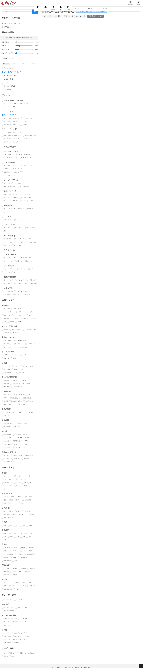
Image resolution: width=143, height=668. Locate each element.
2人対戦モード (25, 618)
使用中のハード (8, 27)
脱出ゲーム (7, 245)
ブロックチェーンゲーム (22, 434)
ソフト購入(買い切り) (10, 653)
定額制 (6, 656)
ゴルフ (20, 194)
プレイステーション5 (12, 72)
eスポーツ (29, 444)
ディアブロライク (9, 347)
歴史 (25, 482)
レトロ (16, 560)
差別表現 (6, 571)
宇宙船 (17, 589)
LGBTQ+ (26, 441)
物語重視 (21, 394)
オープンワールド (17, 329)
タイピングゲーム (21, 280)
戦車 (23, 583)
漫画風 (14, 358)
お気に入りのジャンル (11, 23)
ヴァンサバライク (22, 347)
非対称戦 (15, 622)
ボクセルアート (24, 355)
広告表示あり (7, 434)
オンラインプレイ (9, 607)
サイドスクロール (17, 455)
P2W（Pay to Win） (9, 412)
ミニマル (15, 318)
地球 (11, 536)
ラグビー (32, 201)
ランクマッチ (7, 636)
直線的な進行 (27, 398)
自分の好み (5, 42)
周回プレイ (16, 380)
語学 (26, 283)
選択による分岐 (15, 398)
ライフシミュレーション (11, 158)
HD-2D (6, 355)
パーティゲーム (8, 291)
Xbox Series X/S (10, 75)
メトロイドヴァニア (20, 340)
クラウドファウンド (9, 447)
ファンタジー (7, 476)
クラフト (23, 318)
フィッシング (18, 220)
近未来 (30, 525)
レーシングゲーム (11, 180)
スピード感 (7, 547)
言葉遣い (32, 568)
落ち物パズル (7, 239)
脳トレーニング (8, 280)
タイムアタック (26, 383)
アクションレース (19, 183)
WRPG (5, 398)
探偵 (11, 511)
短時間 (6, 401)
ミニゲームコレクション (23, 291)
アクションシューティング (11, 124)
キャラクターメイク (9, 372)
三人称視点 (17, 458)
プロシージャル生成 (30, 329)
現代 (23, 525)
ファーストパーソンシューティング (14, 132)
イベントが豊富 (8, 423)
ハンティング (7, 220)
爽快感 (23, 547)
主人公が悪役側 (26, 500)
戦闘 (30, 315)
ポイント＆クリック (19, 245)
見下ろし (6, 455)
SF (15, 476)
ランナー (24, 124)
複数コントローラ (22, 607)
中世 (11, 525)
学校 (5, 533)
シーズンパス (7, 415)
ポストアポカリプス (9, 479)
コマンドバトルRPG (9, 107)
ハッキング (31, 514)
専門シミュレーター (26, 158)
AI (30, 482)
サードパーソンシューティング (12, 135)
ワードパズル (20, 242)
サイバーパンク (8, 482)
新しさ (4, 46)
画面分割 (26, 458)
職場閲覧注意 (16, 441)
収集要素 (6, 380)
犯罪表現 (6, 575)
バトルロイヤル (29, 312)
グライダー (33, 586)
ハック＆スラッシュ (9, 312)
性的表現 (23, 568)
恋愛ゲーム (19, 261)
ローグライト (18, 344)
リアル (18, 482)
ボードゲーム (7, 227)
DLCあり (30, 412)
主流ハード (6, 64)
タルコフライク (30, 344)
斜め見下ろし (30, 455)
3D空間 (6, 329)
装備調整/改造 (18, 387)
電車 (17, 583)
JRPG (28, 394)
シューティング (10, 129)
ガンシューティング (30, 135)
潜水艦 (12, 586)
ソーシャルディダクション (11, 294)
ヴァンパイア (14, 503)
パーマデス (25, 380)
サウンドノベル (8, 261)
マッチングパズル (20, 239)
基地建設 (27, 511)
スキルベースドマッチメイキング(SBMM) (15, 633)
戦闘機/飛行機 (8, 589)
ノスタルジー (26, 485)
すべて (33, 64)
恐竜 (5, 503)
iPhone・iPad (9, 86)
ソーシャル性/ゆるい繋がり (11, 642)
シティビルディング (9, 154)
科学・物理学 (17, 283)
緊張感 (16, 547)
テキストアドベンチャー (11, 258)
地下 (16, 533)
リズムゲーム (9, 250)
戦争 (5, 511)
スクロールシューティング (11, 138)
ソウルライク (7, 340)
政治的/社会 (23, 557)
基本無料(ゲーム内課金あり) (27, 653)
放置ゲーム (7, 315)
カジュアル (8, 288)
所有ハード (25, 64)
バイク (11, 583)
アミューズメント (11, 266)
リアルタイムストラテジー (27, 165)
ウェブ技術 (7, 444)
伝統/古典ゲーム (30, 227)
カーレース (7, 183)
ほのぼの (31, 547)
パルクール (33, 318)
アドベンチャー (10, 255)
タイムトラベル (8, 517)
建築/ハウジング (18, 369)
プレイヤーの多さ (7, 53)
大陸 (5, 536)
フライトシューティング (11, 142)
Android (7, 82)
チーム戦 (6, 622)
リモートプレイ (23, 639)
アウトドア (8, 216)
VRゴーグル (8, 79)
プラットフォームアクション (12, 118)
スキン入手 (22, 412)
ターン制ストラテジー (10, 165)
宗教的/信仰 (7, 560)
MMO (5, 618)
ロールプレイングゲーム (14, 100)
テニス (28, 194)
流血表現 (15, 575)
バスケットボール (26, 197)
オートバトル (21, 321)
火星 (30, 536)
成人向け (6, 441)
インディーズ (7, 426)
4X (23, 172)
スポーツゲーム (10, 191)
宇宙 (17, 536)
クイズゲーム (26, 294)
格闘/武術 (8, 205)
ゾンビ (6, 496)
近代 (17, 525)
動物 (12, 496)
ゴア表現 (6, 568)
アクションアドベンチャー (11, 115)
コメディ (15, 551)
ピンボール (32, 269)
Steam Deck (8, 68)
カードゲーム (18, 227)
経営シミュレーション (25, 154)
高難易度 (6, 318)
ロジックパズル (31, 242)
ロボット (20, 496)
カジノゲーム (21, 269)
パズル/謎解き (9, 236)
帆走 (30, 583)
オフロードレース (25, 186)
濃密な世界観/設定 (16, 401)
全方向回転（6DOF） (10, 461)
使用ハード (15, 64)
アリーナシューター (19, 315)
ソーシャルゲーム (9, 437)
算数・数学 (33, 280)
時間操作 (21, 514)
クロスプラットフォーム (22, 636)
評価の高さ (5, 49)
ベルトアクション (24, 121)
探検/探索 (15, 383)
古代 (5, 525)
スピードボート (22, 586)
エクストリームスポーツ (11, 201)
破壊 (5, 321)
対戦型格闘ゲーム (11, 147)
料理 (14, 514)
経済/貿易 (19, 511)
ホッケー (23, 201)
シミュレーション (11, 151)
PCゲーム (8, 90)
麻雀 (5, 231)
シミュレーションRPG (10, 103)
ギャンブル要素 (17, 571)
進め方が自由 (29, 401)
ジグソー (31, 239)
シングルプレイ (8, 599)
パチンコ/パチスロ (9, 269)
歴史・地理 (7, 283)
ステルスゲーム (28, 118)
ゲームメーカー (18, 444)
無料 (12, 656)
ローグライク (7, 344)
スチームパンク (8, 485)
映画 (17, 485)
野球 (5, 194)
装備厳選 (6, 383)
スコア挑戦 (7, 387)
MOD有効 (17, 426)
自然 (23, 536)
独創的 (30, 551)
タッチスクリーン (24, 447)
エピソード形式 (20, 404)
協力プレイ (14, 618)
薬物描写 (27, 571)
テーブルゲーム (10, 224)
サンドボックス (18, 308)
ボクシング (7, 208)
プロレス (6, 212)
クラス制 (21, 372)
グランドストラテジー (10, 175)
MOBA (6, 169)
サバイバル (7, 308)
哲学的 (6, 557)
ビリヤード (7, 272)
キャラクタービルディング (11, 366)
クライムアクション (9, 121)
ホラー (22, 476)
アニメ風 (6, 358)
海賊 (17, 500)
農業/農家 (6, 514)
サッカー (12, 194)
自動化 (12, 321)
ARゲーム (15, 332)
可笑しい (6, 551)
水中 (5, 540)
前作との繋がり (8, 404)
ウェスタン (7, 489)
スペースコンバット (28, 138)
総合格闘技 (30, 208)
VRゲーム (6, 332)
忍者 (22, 503)
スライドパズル (8, 242)
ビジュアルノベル (26, 258)
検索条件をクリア (96, 16)
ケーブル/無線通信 (9, 610)
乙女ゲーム (29, 261)
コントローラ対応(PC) (24, 437)
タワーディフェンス (16, 169)
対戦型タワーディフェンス (11, 172)
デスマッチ (7, 625)
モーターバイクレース (10, 186)
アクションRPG (24, 103)
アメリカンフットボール (11, 197)
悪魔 (5, 500)
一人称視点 (7, 458)
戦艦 (5, 586)
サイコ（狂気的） (9, 554)
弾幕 (20, 312)
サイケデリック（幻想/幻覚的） (26, 554)
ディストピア (22, 479)
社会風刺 (13, 557)
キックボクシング (19, 208)
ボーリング (17, 272)
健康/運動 (34, 283)
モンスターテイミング (28, 366)
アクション (8, 112)
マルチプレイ (20, 599)
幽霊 (11, 500)
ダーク (23, 551)
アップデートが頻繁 (21, 423)
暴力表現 (15, 568)
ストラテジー (9, 162)
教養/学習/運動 (10, 277)
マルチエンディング (9, 394)
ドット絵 (13, 355)
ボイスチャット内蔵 (9, 639)
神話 (28, 476)
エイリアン (29, 496)
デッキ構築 (7, 369)
